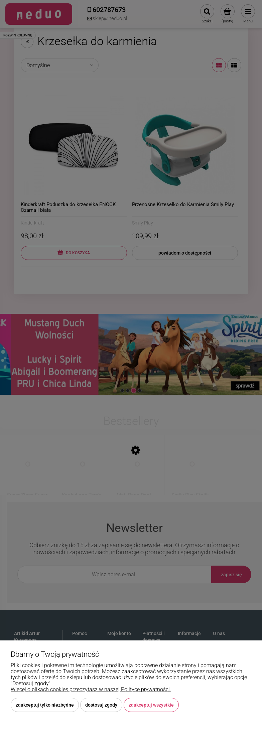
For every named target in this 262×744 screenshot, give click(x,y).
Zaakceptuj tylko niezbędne (45, 705)
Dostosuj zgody (101, 705)
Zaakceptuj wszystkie (151, 705)
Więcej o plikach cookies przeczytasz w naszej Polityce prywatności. (91, 689)
